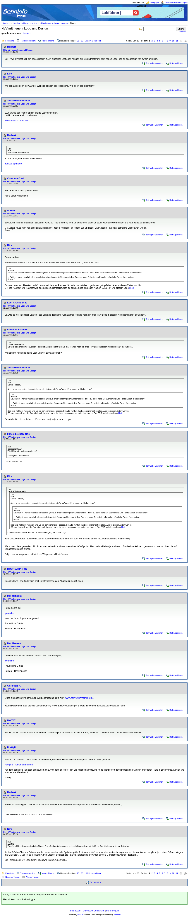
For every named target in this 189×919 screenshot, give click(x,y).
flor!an (11, 210)
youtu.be (9, 613)
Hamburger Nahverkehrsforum (54, 23)
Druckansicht (95, 882)
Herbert (26, 33)
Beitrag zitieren (176, 63)
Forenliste (9, 41)
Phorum (81, 915)
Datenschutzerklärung (93, 910)
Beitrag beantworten (154, 63)
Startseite (6, 23)
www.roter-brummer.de (16, 120)
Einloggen (154, 2)
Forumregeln (112, 910)
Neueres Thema (12, 877)
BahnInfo (117, 915)
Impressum (75, 910)
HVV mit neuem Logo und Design (17, 50)
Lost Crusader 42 (17, 302)
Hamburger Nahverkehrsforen (26, 23)
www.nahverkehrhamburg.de (79, 698)
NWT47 (11, 720)
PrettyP (11, 747)
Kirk (9, 73)
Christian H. (14, 685)
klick (131, 288)
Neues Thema (48, 41)
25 (78, 41)
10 (173, 41)
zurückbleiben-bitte (18, 100)
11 (177, 41)
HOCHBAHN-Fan (17, 568)
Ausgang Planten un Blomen (19, 764)
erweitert (182, 32)
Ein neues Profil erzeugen (176, 2)
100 (86, 41)
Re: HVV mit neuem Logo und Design (19, 77)
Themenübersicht (27, 41)
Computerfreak (16, 178)
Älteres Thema (32, 877)
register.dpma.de (13, 163)
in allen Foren (96, 41)
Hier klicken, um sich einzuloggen (19, 899)
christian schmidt (17, 329)
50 (82, 41)
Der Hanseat (14, 595)
